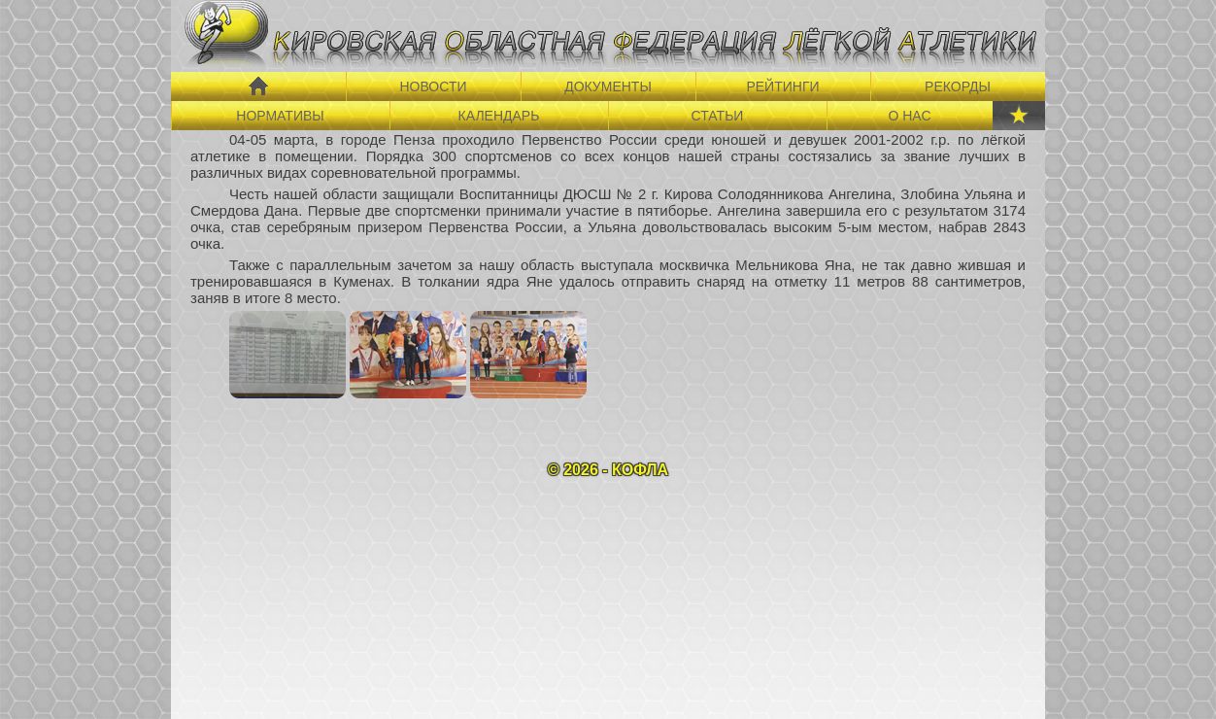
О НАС (909, 115)
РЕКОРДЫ (958, 86)
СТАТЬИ (718, 115)
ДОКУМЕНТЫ (608, 86)
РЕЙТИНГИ (782, 86)
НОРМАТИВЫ (279, 115)
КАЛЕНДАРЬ (499, 115)
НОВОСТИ (432, 86)
